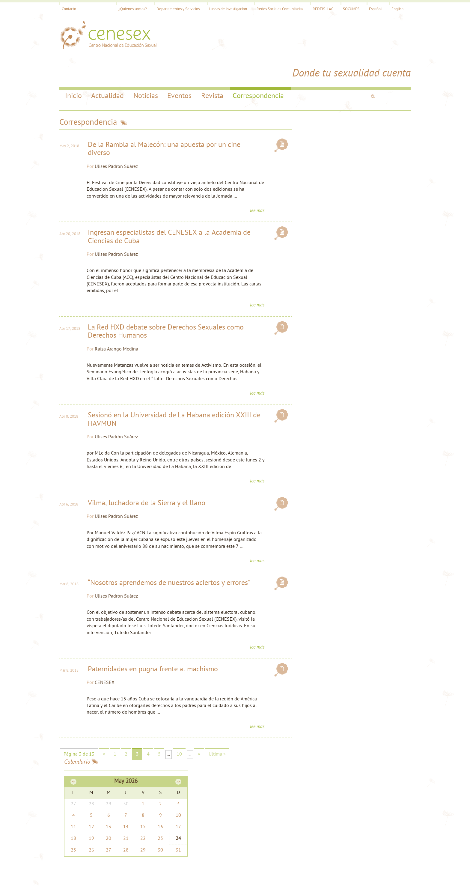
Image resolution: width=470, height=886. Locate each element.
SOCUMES (348, 9)
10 (182, 755)
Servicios (156, 808)
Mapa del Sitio (278, 801)
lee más (252, 188)
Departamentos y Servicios (175, 9)
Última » (220, 755)
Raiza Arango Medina (121, 327)
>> (399, 111)
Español (372, 9)
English (394, 9)
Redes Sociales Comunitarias (277, 9)
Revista (212, 66)
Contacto (72, 9)
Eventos (180, 66)
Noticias (145, 66)
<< (306, 111)
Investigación (159, 814)
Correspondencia (258, 66)
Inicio (73, 66)
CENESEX (109, 683)
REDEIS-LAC (320, 9)
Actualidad (107, 66)
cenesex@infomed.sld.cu (288, 808)
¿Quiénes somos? (129, 9)
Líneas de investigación (225, 9)
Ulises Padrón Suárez (120, 137)
